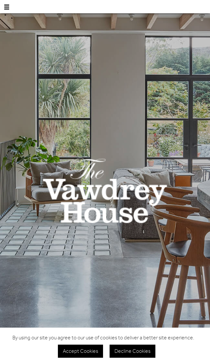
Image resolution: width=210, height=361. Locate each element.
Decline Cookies (132, 351)
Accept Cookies (80, 351)
